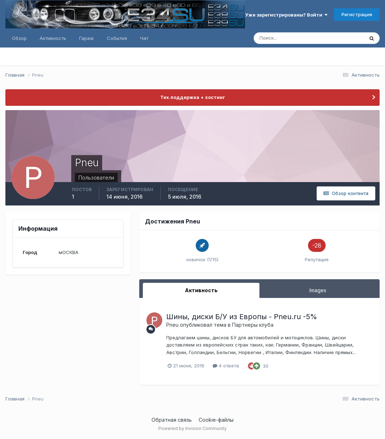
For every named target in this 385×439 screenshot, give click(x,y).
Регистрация (356, 14)
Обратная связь (171, 420)
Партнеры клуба (252, 325)
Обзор (19, 38)
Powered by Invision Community (192, 428)
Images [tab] (317, 290)
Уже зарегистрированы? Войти (286, 15)
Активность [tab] (201, 290)
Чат (144, 38)
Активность (53, 38)
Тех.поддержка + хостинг (192, 97)
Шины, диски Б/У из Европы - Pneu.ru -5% (241, 316)
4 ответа (226, 365)
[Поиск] (278, 38)
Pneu (172, 325)
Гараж (86, 38)
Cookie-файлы (216, 420)
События (117, 38)
